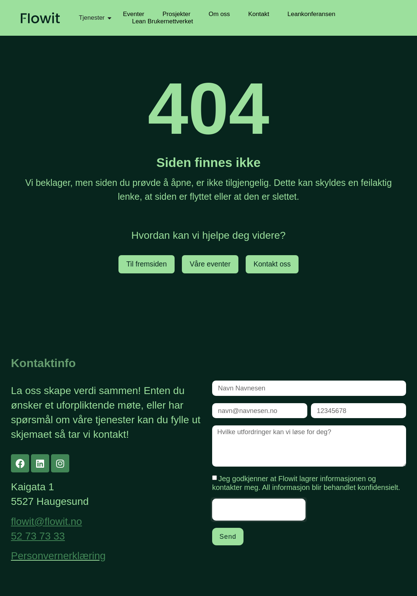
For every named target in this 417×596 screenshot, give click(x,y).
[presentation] (258, 512)
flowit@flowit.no (46, 521)
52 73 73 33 (38, 536)
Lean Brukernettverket (162, 21)
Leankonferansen (311, 14)
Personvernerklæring (58, 556)
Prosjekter (177, 14)
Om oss (219, 14)
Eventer (133, 14)
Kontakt (258, 14)
